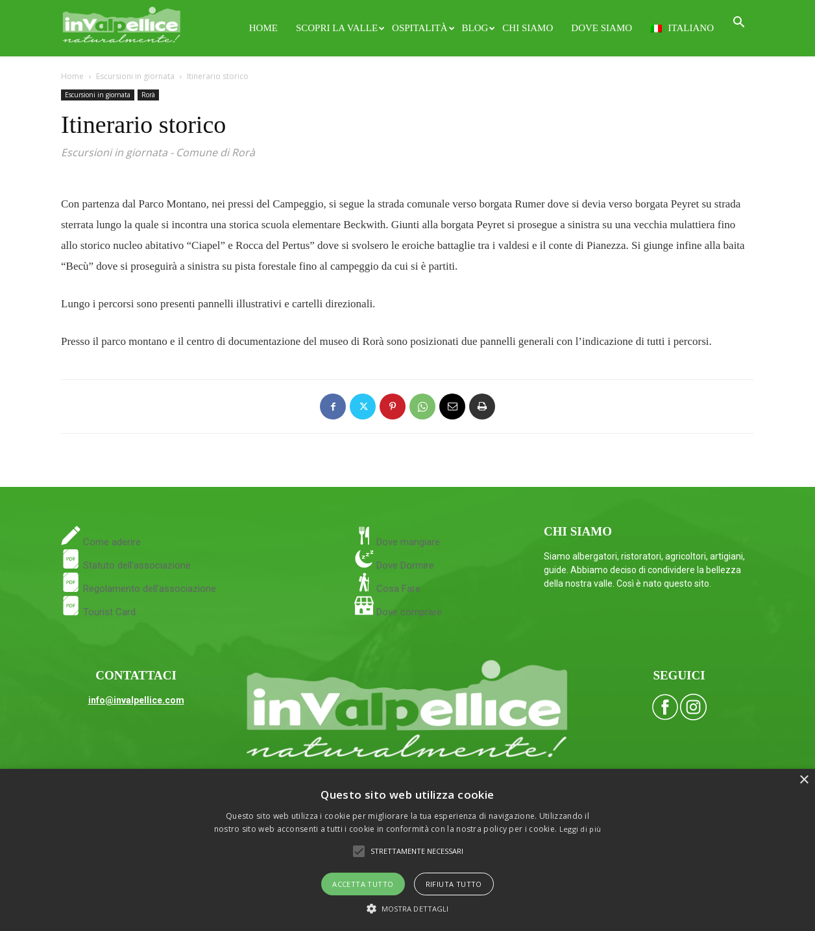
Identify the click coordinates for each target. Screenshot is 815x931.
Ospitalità (422, 28)
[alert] (407, 850)
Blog (478, 28)
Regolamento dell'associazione (138, 589)
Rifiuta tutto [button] (454, 884)
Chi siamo (527, 28)
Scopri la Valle (339, 28)
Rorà (148, 94)
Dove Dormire (404, 565)
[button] (738, 24)
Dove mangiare (407, 542)
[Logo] (121, 23)
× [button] (804, 780)
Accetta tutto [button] (362, 884)
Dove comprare (409, 612)
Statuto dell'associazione (126, 565)
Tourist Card (98, 612)
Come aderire (110, 542)
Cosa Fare (397, 589)
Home (263, 28)
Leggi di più (580, 829)
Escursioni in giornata (135, 76)
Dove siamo (601, 28)
